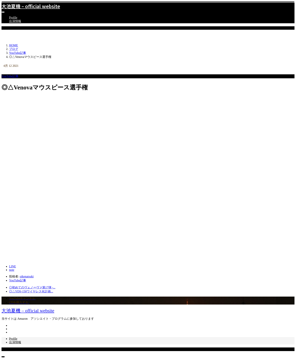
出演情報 (15, 21)
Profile (13, 17)
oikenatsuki (27, 276)
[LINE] (12, 266)
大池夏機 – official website (31, 6)
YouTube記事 (10, 76)
